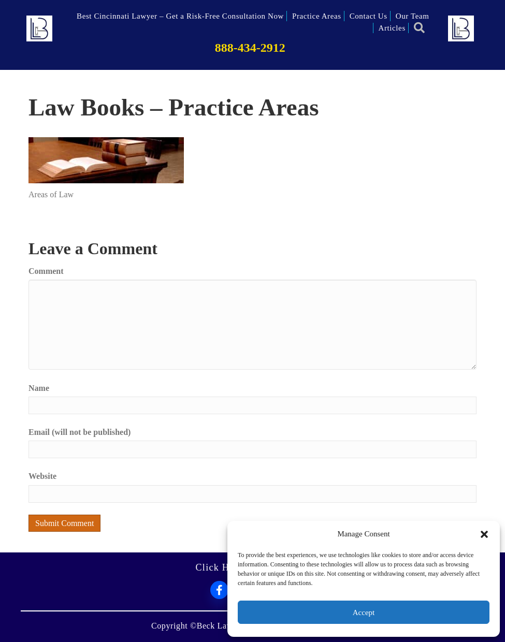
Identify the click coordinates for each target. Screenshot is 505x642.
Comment (46, 271)
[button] (484, 534)
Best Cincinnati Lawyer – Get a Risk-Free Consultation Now (180, 16)
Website (42, 476)
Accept (363, 612)
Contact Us (368, 16)
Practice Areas (316, 16)
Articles (392, 28)
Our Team (412, 16)
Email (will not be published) (79, 432)
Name (38, 388)
